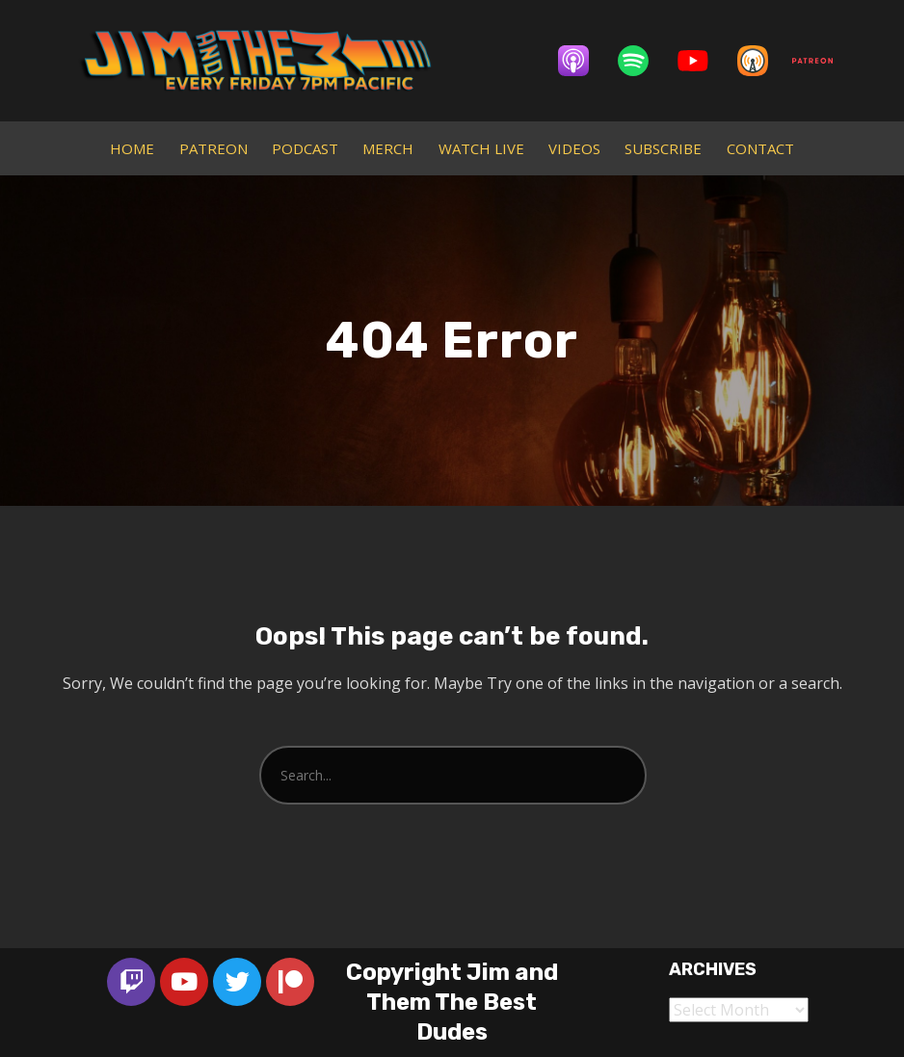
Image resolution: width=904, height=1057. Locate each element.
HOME (132, 148)
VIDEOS (574, 148)
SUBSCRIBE (663, 148)
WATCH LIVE (481, 148)
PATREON (213, 148)
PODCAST (305, 148)
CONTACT (760, 148)
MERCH (387, 148)
